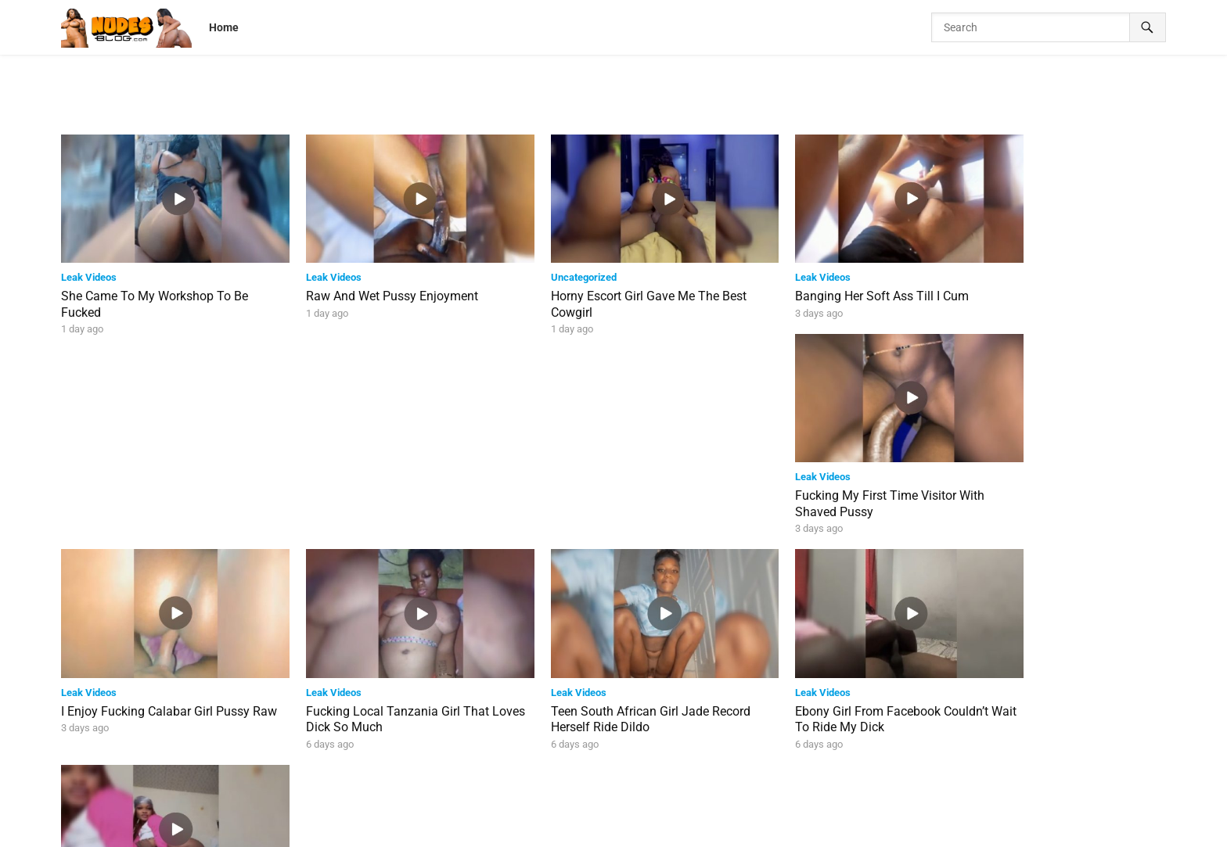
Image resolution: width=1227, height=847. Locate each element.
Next (677, 771)
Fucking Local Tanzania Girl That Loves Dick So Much (377, 496)
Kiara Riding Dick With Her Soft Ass (1055, 488)
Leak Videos (89, 265)
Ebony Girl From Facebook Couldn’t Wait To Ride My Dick (830, 496)
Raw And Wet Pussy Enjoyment (372, 284)
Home (224, 27)
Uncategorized (542, 265)
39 (635, 771)
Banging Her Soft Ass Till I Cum (821, 284)
